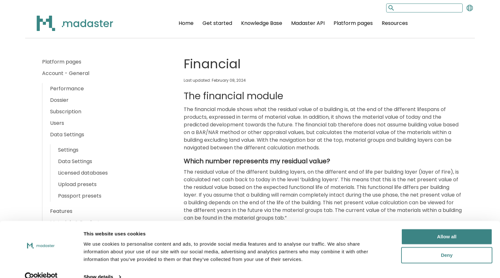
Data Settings (67, 134)
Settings (68, 150)
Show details (98, 265)
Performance (67, 88)
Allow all (447, 225)
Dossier (59, 100)
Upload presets (77, 184)
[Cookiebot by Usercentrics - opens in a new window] (41, 265)
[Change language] (470, 8)
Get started (217, 23)
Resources (395, 23)
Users (57, 123)
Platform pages (353, 23)
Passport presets (79, 195)
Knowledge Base (261, 23)
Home (186, 23)
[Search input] (424, 8)
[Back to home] (66, 27)
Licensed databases (83, 173)
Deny (447, 243)
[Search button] (390, 7)
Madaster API (308, 23)
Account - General (65, 73)
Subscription (65, 111)
